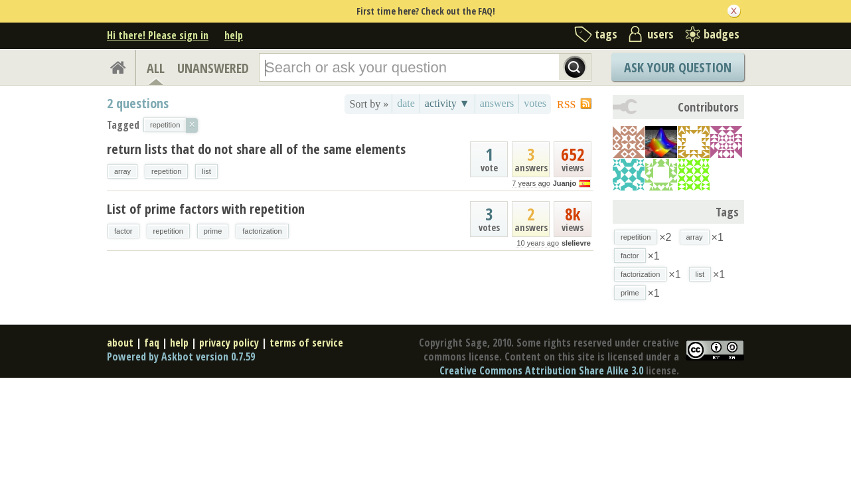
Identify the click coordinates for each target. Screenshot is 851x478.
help (233, 35)
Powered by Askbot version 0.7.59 (181, 356)
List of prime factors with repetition (206, 209)
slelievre (576, 243)
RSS (566, 104)
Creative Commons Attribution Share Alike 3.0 (541, 370)
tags (606, 34)
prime (213, 231)
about (120, 342)
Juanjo (564, 183)
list (206, 171)
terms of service (306, 342)
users (660, 34)
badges (721, 34)
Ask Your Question (678, 67)
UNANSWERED (213, 68)
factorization (261, 231)
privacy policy (229, 342)
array (122, 171)
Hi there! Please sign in (157, 35)
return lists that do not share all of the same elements (256, 149)
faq (151, 342)
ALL (156, 68)
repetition (166, 171)
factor (123, 231)
